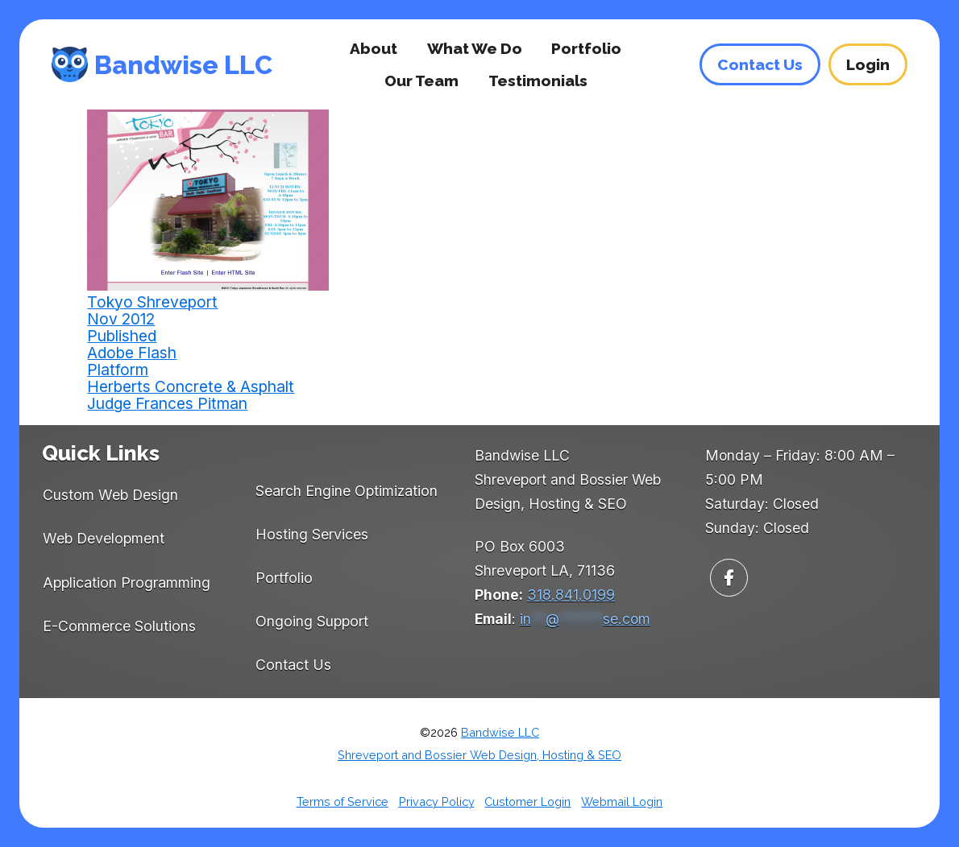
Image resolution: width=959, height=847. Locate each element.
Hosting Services (311, 534)
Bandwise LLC (183, 65)
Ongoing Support (311, 621)
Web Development (103, 538)
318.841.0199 (571, 594)
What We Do (474, 48)
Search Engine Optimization (346, 490)
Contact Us (293, 664)
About (373, 48)
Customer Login (527, 801)
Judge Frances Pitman (167, 403)
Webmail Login (621, 801)
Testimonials (537, 80)
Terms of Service (342, 801)
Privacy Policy (437, 801)
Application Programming (126, 582)
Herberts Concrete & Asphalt (190, 386)
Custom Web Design (110, 494)
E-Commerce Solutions (119, 626)
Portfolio (586, 48)
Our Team (421, 80)
